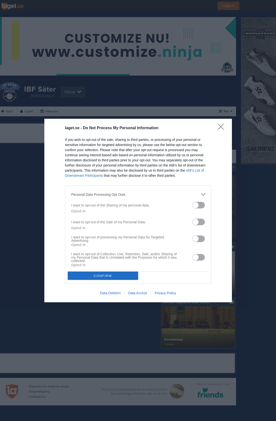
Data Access (137, 293)
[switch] (198, 205)
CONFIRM (103, 276)
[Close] (222, 128)
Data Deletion (110, 293)
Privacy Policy (165, 293)
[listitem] (138, 194)
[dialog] (138, 210)
